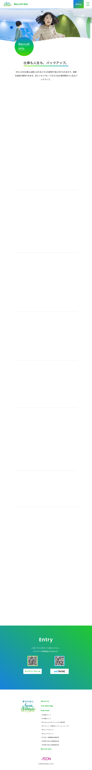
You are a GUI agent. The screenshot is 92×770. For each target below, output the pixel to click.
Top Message (47, 706)
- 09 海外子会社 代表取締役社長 (50, 745)
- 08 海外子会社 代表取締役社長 (50, 741)
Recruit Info (46, 749)
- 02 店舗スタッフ (46, 718)
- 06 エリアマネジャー (47, 734)
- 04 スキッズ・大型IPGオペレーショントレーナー (55, 726)
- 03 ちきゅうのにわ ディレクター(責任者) (53, 722)
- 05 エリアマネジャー (47, 730)
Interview (45, 710)
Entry (78, 4)
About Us (45, 701)
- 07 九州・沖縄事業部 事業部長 (50, 737)
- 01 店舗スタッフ (46, 715)
